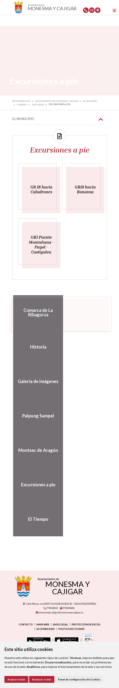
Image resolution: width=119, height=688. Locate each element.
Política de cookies (71, 628)
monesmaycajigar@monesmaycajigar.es (59, 612)
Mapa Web (43, 624)
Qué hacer (38, 104)
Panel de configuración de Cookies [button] (79, 679)
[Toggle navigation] (114, 10)
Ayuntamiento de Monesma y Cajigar (56, 101)
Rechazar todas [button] (41, 679)
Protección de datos (86, 624)
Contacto (26, 624)
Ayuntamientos (21, 101)
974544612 (50, 608)
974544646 (67, 608)
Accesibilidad (45, 628)
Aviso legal (60, 624)
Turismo (22, 104)
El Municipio (90, 101)
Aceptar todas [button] (16, 679)
